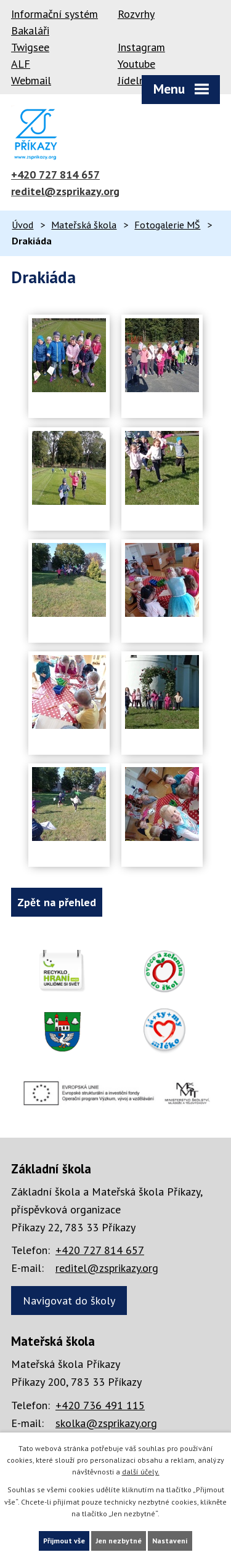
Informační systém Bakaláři (54, 22)
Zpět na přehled (56, 902)
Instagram (141, 47)
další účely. (141, 1471)
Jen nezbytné (118, 1540)
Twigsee (30, 47)
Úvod (22, 225)
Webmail (31, 80)
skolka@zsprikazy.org (106, 1423)
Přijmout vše (64, 1540)
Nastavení (170, 1540)
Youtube (136, 64)
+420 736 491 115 (100, 1405)
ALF (20, 64)
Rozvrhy (136, 14)
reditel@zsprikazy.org (65, 191)
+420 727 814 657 (55, 174)
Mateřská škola (83, 225)
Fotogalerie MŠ (167, 225)
